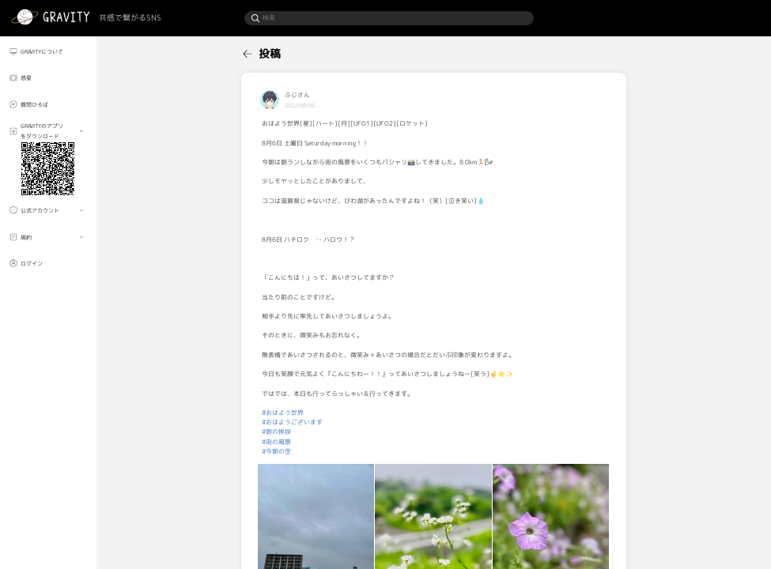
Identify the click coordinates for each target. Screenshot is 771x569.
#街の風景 (276, 442)
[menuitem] (48, 51)
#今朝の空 (276, 451)
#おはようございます (292, 422)
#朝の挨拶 (276, 431)
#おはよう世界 (283, 412)
